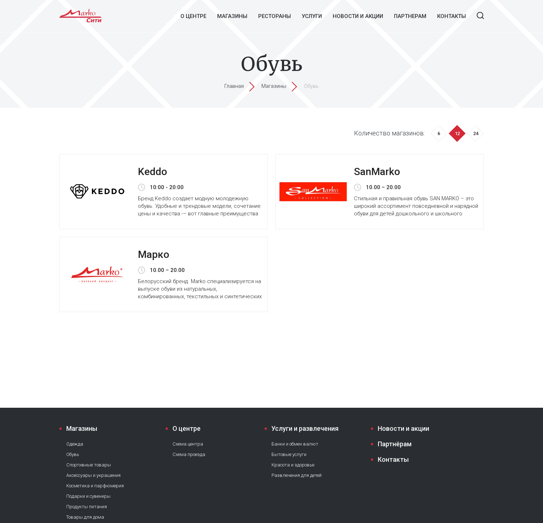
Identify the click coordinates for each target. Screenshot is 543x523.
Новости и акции (358, 16)
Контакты (451, 16)
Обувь (72, 454)
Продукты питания (86, 506)
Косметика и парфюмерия (95, 485)
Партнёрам (395, 444)
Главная (234, 86)
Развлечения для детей (297, 475)
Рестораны (274, 16)
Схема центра (187, 444)
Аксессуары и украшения (93, 475)
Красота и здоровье (293, 465)
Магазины (232, 16)
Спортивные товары (88, 465)
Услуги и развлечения (305, 428)
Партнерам (410, 16)
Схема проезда (188, 454)
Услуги (312, 16)
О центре (193, 16)
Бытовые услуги (289, 454)
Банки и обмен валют (295, 444)
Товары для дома (85, 517)
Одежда (74, 444)
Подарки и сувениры (88, 496)
